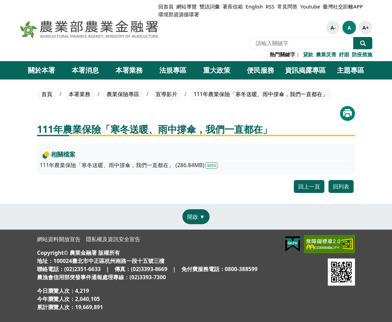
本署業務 (79, 94)
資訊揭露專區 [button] (305, 70)
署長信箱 (232, 6)
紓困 (344, 54)
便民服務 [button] (260, 70)
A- (333, 27)
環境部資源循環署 (178, 14)
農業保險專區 (123, 94)
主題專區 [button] (350, 70)
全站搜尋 (362, 43)
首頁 (46, 94)
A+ (365, 27)
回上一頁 (309, 186)
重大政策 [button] (216, 70)
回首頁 (166, 6)
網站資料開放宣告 (59, 239)
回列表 (341, 186)
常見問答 (287, 6)
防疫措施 (362, 54)
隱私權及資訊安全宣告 (113, 239)
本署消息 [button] (85, 70)
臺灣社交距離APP (343, 6)
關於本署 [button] (41, 70)
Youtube (310, 6)
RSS (270, 6)
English (254, 6)
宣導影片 (166, 94)
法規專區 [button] (172, 70)
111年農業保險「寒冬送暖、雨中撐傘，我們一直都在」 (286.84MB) (128, 165)
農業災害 (326, 54)
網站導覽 (186, 6)
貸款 (308, 54)
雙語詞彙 (209, 6)
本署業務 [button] (129, 70)
